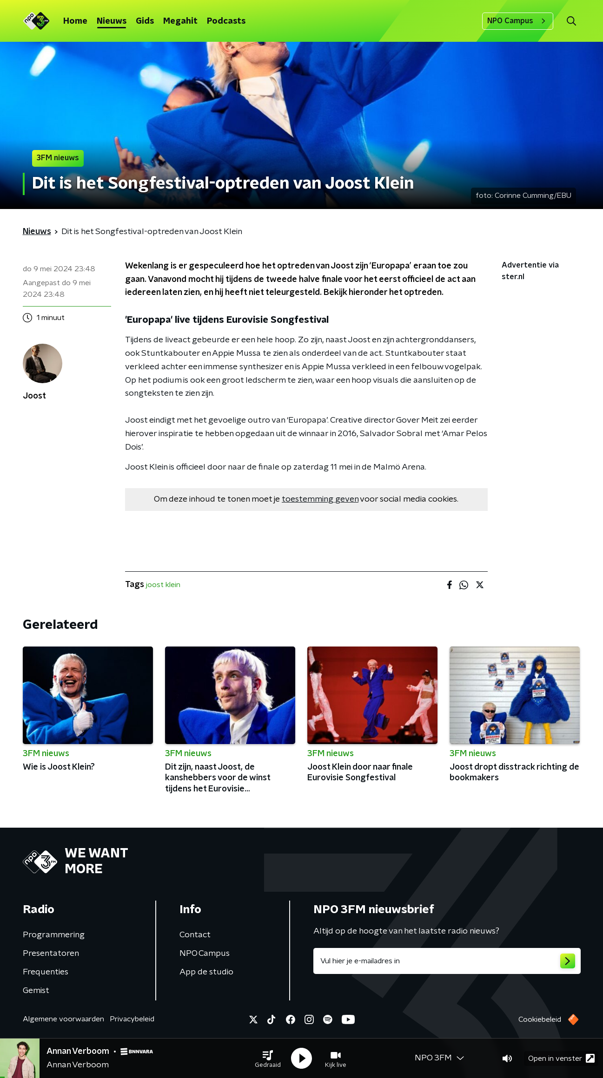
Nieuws (111, 21)
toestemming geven (320, 499)
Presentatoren (51, 953)
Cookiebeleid (539, 1019)
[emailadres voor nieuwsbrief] (447, 961)
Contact (195, 935)
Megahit (180, 21)
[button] (268, 1058)
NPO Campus (517, 21)
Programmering (54, 935)
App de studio (206, 972)
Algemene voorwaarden (63, 1019)
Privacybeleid (132, 1019)
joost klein (163, 584)
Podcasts (226, 21)
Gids (145, 21)
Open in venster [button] (561, 1058)
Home (75, 21)
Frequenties (45, 972)
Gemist (36, 991)
